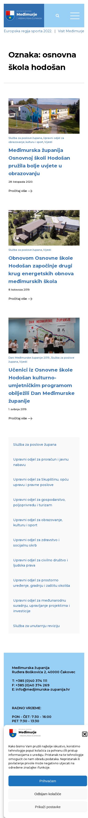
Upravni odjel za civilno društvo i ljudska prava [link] (40, 563)
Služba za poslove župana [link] (25, 138)
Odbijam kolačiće (47, 794)
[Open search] (57, 15)
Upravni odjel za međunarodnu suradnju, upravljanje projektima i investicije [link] (41, 605)
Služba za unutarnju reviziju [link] (36, 626)
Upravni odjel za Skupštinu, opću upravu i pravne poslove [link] (41, 482)
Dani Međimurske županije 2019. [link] (29, 357)
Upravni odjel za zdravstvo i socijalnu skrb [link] (36, 542)
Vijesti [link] (48, 142)
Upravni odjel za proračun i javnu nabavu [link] (41, 462)
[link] (24, 15)
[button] (84, 734)
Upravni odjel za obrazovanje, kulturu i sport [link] (38, 522)
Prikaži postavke (48, 807)
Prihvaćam (47, 781)
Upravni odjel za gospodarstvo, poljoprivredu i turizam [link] (39, 502)
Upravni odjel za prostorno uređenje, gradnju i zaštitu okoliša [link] (41, 583)
